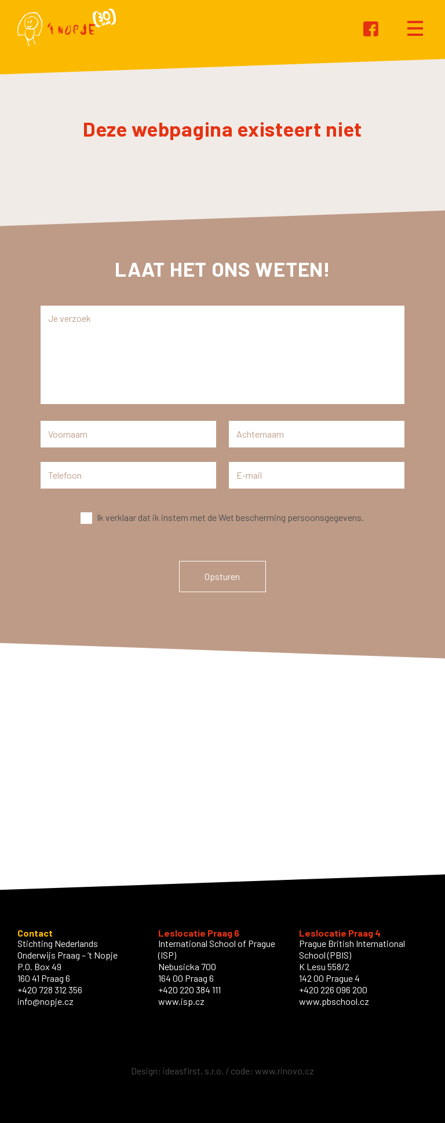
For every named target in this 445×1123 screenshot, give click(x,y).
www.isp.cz (181, 1001)
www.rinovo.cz (284, 1070)
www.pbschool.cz (334, 1001)
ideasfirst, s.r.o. (193, 1070)
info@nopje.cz (45, 1001)
